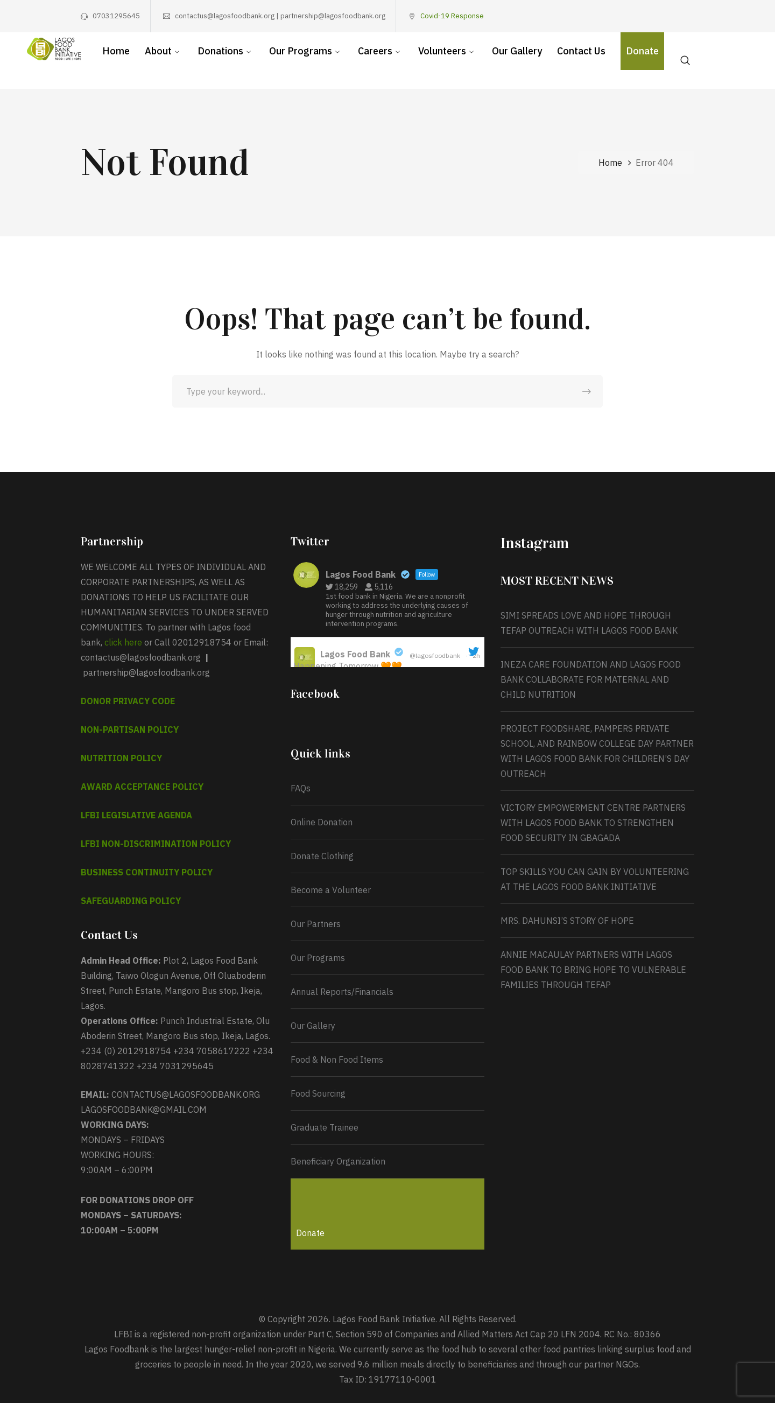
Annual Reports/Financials (342, 991)
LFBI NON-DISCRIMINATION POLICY (156, 843)
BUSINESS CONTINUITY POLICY (147, 872)
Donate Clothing (322, 856)
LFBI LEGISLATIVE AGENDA (136, 815)
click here (123, 642)
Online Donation (322, 822)
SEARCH (586, 391)
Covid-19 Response (452, 15)
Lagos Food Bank (355, 654)
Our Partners (316, 923)
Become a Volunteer (331, 890)
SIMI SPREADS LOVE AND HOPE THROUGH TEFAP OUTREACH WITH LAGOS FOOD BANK (589, 623)
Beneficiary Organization (338, 1161)
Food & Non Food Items (337, 1059)
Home (610, 162)
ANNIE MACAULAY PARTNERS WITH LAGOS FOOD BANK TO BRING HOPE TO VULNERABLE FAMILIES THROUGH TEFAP (593, 969)
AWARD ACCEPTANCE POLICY (142, 786)
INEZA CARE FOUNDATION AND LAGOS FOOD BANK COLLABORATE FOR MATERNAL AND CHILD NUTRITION (591, 679)
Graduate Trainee (324, 1127)
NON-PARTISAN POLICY (130, 729)
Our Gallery (313, 1025)
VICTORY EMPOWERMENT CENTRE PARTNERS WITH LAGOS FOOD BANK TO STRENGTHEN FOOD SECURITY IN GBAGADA (593, 822)
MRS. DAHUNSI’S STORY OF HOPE (568, 920)
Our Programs (318, 957)
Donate (310, 1232)
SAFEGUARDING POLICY (131, 900)
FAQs (301, 788)
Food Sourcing (318, 1093)
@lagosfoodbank (435, 655)
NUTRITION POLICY (121, 758)
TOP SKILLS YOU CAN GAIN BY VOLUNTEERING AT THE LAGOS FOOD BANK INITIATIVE (595, 879)
